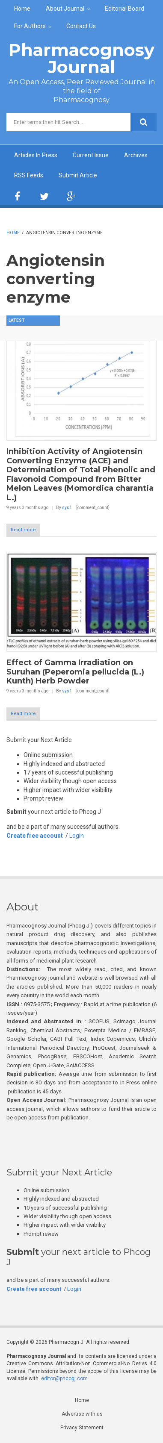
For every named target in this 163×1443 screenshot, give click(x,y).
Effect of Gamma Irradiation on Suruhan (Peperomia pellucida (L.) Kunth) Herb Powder (75, 672)
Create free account (34, 835)
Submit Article (78, 175)
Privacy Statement (82, 1427)
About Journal (65, 8)
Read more (23, 530)
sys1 (67, 507)
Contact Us (81, 26)
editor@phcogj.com (64, 1378)
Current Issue (91, 155)
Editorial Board (124, 8)
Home (22, 8)
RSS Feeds (28, 175)
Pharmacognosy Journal (81, 58)
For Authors (30, 26)
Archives (136, 155)
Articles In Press (35, 155)
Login (76, 835)
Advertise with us (82, 1413)
